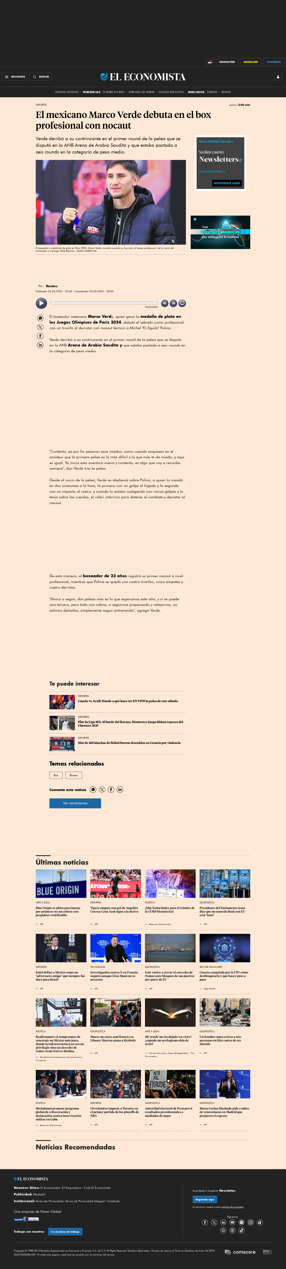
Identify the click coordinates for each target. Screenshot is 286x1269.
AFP (41, 924)
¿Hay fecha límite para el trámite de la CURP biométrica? (170, 909)
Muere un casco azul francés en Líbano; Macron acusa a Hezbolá (112, 1038)
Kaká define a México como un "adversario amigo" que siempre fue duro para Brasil (61, 976)
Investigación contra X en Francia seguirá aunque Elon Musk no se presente (114, 976)
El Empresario (71, 1188)
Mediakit (39, 1194)
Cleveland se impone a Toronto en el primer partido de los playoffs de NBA (114, 1112)
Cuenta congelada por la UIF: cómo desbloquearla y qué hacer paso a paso (224, 976)
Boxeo (74, 775)
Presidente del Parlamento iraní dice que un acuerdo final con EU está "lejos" (223, 911)
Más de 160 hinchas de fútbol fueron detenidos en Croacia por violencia (129, 743)
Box (56, 775)
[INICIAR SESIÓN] (278, 77)
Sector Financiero (211, 966)
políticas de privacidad (232, 1207)
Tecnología (97, 966)
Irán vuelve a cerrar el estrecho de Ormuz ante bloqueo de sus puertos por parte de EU (170, 976)
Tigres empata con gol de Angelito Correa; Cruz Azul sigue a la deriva (114, 909)
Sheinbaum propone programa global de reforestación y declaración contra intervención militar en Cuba (59, 1114)
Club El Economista (97, 1188)
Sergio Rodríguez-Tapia (178, 1053)
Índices (212, 92)
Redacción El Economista (160, 924)
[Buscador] (40, 77)
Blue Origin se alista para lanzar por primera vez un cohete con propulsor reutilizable (58, 911)
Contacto (113, 1201)
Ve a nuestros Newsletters (210, 171)
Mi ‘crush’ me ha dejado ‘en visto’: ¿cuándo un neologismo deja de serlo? (168, 1040)
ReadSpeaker (151, 306)
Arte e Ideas (43, 902)
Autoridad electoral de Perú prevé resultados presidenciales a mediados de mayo (169, 1112)
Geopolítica (207, 902)
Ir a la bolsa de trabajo (65, 1231)
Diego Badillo (209, 988)
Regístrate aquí (205, 1199)
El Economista (50, 1188)
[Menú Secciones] (14, 77)
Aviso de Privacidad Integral (85, 1201)
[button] (220, 231)
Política (150, 902)
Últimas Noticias (66, 92)
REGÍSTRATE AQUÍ (227, 183)
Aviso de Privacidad (50, 1201)
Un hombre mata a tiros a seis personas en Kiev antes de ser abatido (221, 1040)
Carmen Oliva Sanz (157, 1053)
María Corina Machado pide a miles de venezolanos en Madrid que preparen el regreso (225, 1112)
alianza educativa (171, 92)
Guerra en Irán (113, 92)
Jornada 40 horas (141, 92)
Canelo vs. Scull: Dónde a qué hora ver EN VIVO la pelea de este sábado (128, 701)
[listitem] (41, 303)
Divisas (226, 92)
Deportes (41, 105)
